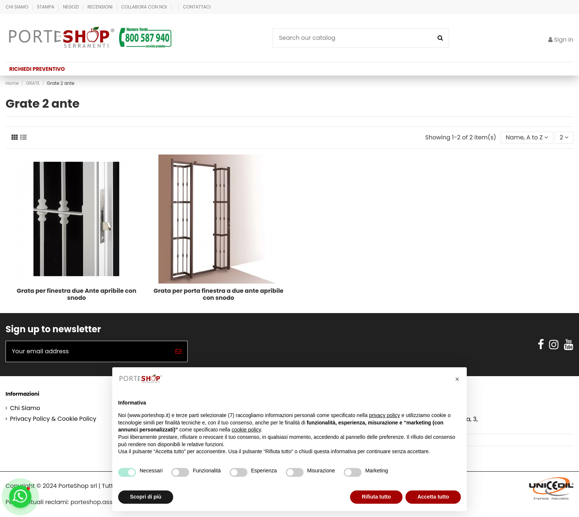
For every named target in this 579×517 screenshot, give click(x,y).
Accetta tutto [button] (433, 497)
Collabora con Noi (144, 7)
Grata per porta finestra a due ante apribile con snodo (219, 294)
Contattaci (197, 7)
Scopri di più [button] (145, 497)
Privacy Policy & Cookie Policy (53, 419)
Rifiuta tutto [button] (376, 497)
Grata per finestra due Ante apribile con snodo (76, 294)
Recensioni (101, 7)
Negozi (71, 7)
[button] (457, 379)
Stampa (46, 7)
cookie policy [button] (246, 430)
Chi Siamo (18, 7)
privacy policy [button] (384, 415)
